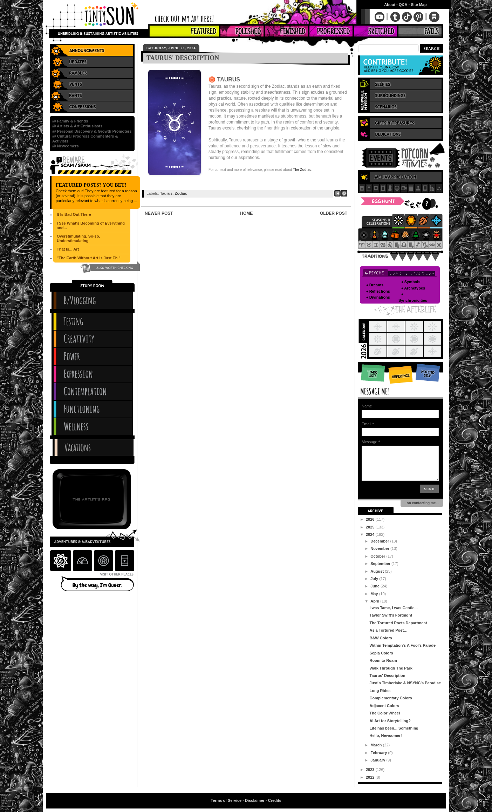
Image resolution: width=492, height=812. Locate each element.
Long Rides (379, 690)
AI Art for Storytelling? (390, 721)
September (380, 563)
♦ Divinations (378, 297)
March (376, 745)
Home (246, 213)
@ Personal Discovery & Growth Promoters (92, 131)
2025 (371, 527)
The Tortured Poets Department (398, 623)
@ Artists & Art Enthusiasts (77, 126)
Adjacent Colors (384, 706)
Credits (274, 800)
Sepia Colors (381, 653)
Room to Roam (383, 660)
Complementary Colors (390, 698)
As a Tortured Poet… (388, 630)
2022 (371, 777)
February (379, 753)
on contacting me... (422, 503)
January (378, 760)
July (374, 579)
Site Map (418, 4)
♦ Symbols (411, 282)
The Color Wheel (384, 713)
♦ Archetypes (413, 288)
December (380, 541)
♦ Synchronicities (412, 297)
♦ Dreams (374, 285)
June (375, 586)
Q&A (403, 4)
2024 (371, 534)
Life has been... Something (393, 728)
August (377, 571)
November (380, 548)
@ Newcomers (65, 146)
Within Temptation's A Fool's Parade (402, 645)
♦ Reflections (378, 291)
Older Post (333, 213)
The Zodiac (302, 170)
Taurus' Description (387, 675)
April (375, 601)
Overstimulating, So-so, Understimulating (78, 238)
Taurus (166, 193)
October (378, 556)
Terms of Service (226, 800)
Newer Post (159, 213)
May (374, 594)
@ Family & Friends (70, 121)
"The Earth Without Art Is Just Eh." (89, 258)
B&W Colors (380, 638)
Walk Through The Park (390, 668)
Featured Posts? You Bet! (91, 185)
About (389, 4)
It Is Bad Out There (74, 214)
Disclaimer (255, 800)
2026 (371, 519)
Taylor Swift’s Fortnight (390, 615)
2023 (371, 769)
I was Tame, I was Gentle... (393, 608)
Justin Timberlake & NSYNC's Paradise (405, 683)
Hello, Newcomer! (385, 735)
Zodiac (181, 193)
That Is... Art (68, 249)
